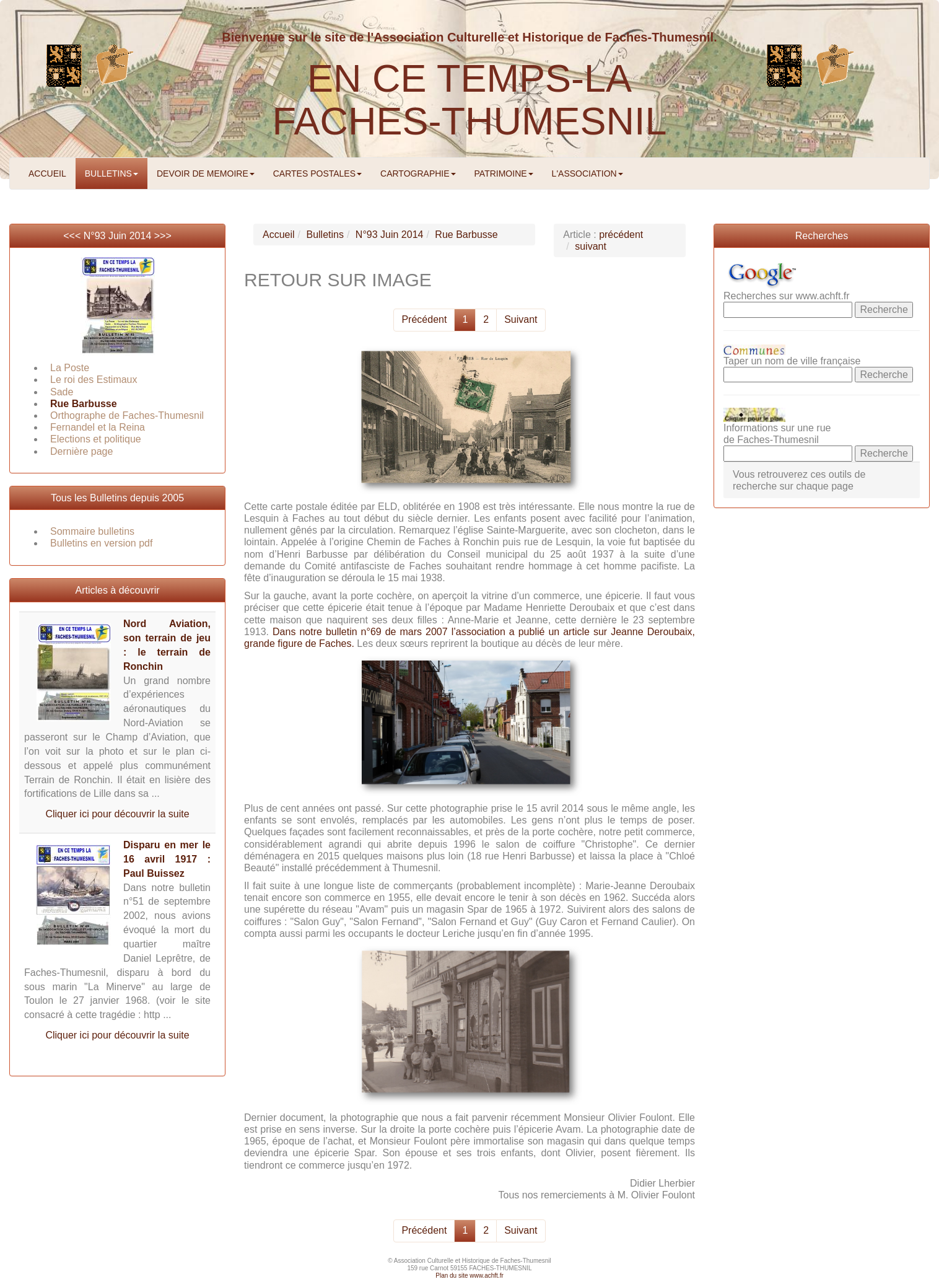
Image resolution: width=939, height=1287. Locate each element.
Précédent (424, 319)
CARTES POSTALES (317, 173)
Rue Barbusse (83, 403)
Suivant (520, 319)
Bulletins (324, 234)
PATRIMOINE (503, 173)
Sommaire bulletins (92, 531)
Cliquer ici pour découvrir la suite (117, 814)
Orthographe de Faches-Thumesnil (127, 415)
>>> (163, 236)
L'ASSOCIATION (587, 173)
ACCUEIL (47, 173)
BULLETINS (111, 173)
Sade (61, 392)
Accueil (279, 234)
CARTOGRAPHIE (418, 173)
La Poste (69, 367)
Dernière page (81, 451)
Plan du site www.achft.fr (469, 1275)
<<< (73, 236)
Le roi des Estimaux (94, 379)
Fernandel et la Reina (97, 427)
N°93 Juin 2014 (118, 236)
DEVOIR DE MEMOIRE (206, 173)
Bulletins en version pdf (101, 543)
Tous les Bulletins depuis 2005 (117, 498)
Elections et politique (95, 439)
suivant (590, 246)
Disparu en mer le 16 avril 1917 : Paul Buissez (167, 859)
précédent (621, 234)
